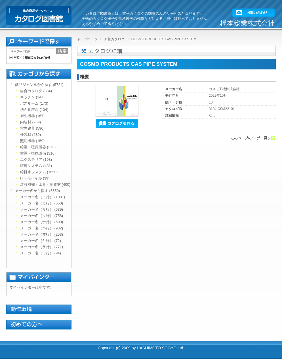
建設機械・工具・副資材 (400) (45, 184)
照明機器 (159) (32, 141)
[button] (253, 11)
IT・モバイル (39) (34, 178)
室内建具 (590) (32, 128)
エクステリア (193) (36, 159)
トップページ (87, 39)
